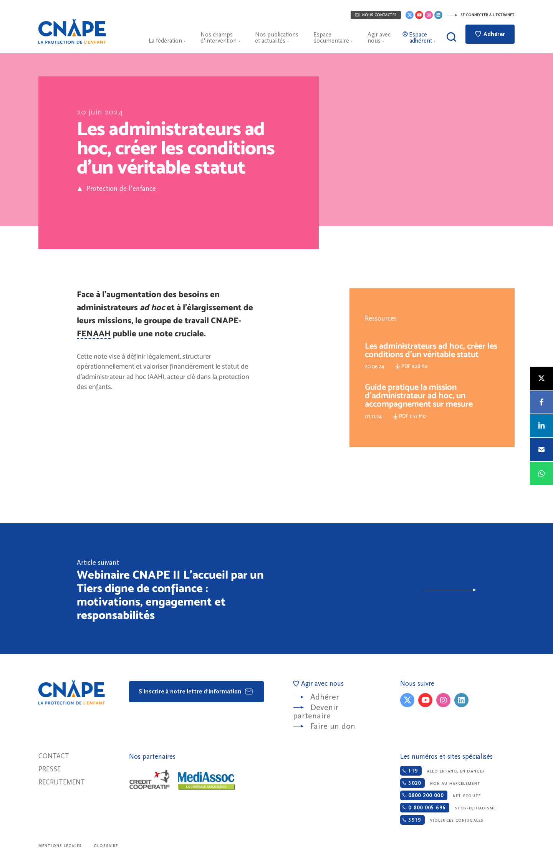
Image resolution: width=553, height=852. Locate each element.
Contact (53, 756)
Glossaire (106, 846)
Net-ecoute (440, 795)
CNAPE (72, 31)
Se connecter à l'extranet (481, 15)
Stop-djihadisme (448, 807)
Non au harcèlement (440, 783)
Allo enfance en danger (442, 771)
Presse (49, 769)
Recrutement (61, 782)
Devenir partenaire (315, 712)
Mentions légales (60, 846)
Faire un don (332, 726)
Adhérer (490, 34)
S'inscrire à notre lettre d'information (196, 691)
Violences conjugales (441, 820)
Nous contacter (376, 15)
